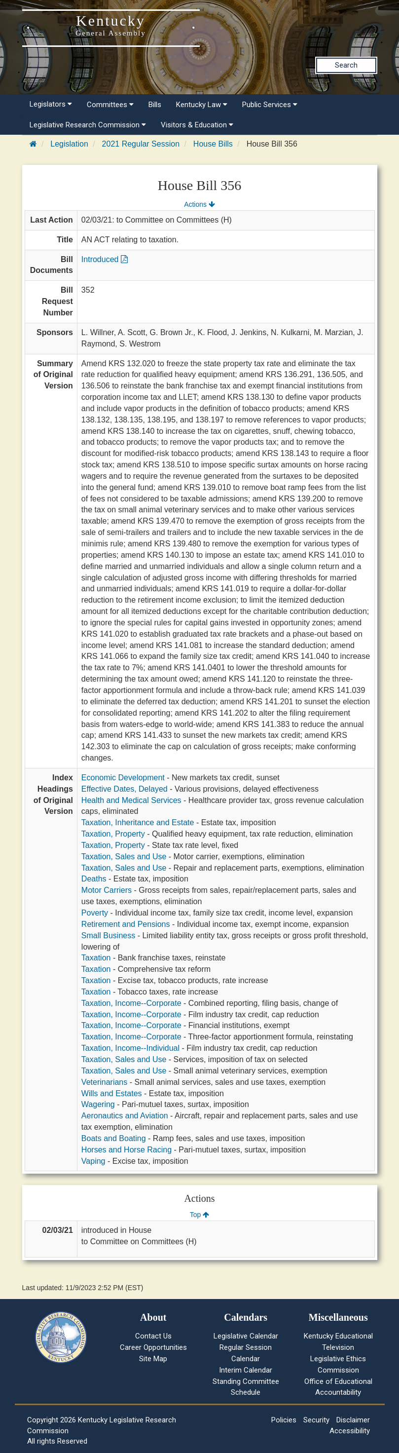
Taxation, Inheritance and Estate (137, 822)
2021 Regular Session (141, 144)
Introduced (104, 259)
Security (316, 1419)
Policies (283, 1419)
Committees (110, 104)
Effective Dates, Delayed (124, 789)
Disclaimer (353, 1419)
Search (346, 65)
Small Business (108, 935)
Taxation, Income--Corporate (131, 1003)
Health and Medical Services (131, 800)
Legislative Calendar (246, 1336)
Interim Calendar (245, 1370)
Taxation (96, 958)
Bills (154, 104)
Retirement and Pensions (125, 924)
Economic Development (123, 777)
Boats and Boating (113, 1138)
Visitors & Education (197, 124)
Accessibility (349, 1430)
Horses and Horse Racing (126, 1150)
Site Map (153, 1358)
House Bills (213, 144)
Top (199, 1215)
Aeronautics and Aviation (124, 1115)
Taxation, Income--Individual (130, 1048)
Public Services (269, 104)
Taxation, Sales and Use (124, 856)
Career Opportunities (153, 1347)
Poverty (94, 913)
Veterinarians (104, 1082)
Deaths (94, 879)
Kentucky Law (201, 104)
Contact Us (153, 1336)
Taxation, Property (113, 834)
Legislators (51, 104)
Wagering (98, 1104)
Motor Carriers (106, 890)
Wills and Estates (111, 1093)
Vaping (93, 1161)
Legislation (69, 144)
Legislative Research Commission (88, 124)
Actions (199, 204)
